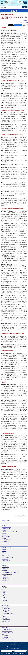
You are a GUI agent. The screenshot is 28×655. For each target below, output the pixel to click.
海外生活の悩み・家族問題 (7, 613)
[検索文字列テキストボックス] (11, 7)
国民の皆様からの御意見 (7, 638)
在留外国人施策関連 (6, 619)
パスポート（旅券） (6, 608)
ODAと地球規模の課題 (7, 574)
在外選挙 (4, 616)
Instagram (21, 4)
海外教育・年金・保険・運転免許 (9, 615)
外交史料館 (4, 541)
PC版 (18, 2)
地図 (13, 651)
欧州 (4, 595)
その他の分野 (5, 580)
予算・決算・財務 (6, 536)
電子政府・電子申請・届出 (7, 629)
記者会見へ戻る (5, 520)
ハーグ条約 (4, 611)
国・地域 (4, 586)
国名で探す (4, 600)
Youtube (22, 4)
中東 (4, 597)
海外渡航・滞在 (6, 605)
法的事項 (2, 643)
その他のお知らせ (6, 560)
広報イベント (5, 559)
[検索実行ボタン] (24, 7)
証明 (3, 622)
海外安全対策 (5, 607)
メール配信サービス (6, 637)
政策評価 (4, 538)
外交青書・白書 (5, 567)
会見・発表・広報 (6, 547)
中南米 (4, 594)
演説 (3, 554)
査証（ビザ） (5, 618)
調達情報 (4, 634)
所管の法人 (4, 535)
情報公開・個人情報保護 (7, 631)
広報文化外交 (5, 577)
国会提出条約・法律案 (6, 539)
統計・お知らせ (5, 621)
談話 (3, 552)
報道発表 (4, 551)
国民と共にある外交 (6, 578)
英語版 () (24, 22)
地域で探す (4, 587)
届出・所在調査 (5, 610)
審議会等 (4, 533)
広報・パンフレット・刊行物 (8, 557)
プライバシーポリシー (19, 643)
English (21, 1)
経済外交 (4, 575)
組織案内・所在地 (6, 528)
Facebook (19, 4)
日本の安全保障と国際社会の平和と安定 (10, 572)
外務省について (6, 525)
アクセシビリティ (9, 643)
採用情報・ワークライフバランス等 (9, 531)
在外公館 (4, 530)
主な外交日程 (5, 568)
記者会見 (4, 549)
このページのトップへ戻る (20, 516)
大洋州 (4, 591)
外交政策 (4, 565)
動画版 (24, 20)
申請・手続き (5, 627)
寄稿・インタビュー (6, 555)
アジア (4, 589)
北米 (4, 592)
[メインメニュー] (25, 3)
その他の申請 (5, 635)
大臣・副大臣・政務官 (6, 527)
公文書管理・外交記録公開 (7, 632)
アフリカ (5, 599)
